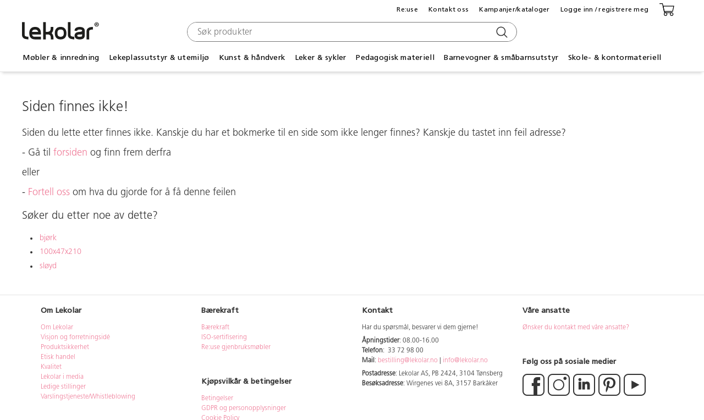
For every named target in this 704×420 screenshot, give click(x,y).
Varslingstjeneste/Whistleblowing (88, 397)
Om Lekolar (57, 327)
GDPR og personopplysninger (243, 408)
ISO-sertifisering (224, 337)
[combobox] (351, 32)
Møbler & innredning (61, 57)
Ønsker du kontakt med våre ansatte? (575, 327)
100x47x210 (60, 252)
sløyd (48, 266)
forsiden (70, 153)
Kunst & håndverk (252, 57)
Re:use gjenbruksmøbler (236, 347)
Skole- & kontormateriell (615, 57)
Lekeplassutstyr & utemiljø (159, 57)
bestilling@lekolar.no (408, 360)
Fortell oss (49, 192)
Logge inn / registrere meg (604, 9)
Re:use (407, 9)
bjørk (48, 238)
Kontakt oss (448, 9)
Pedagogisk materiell (395, 57)
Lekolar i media (62, 377)
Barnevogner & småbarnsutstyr (501, 57)
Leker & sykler (320, 57)
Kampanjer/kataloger (514, 9)
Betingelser (218, 398)
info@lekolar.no (465, 360)
